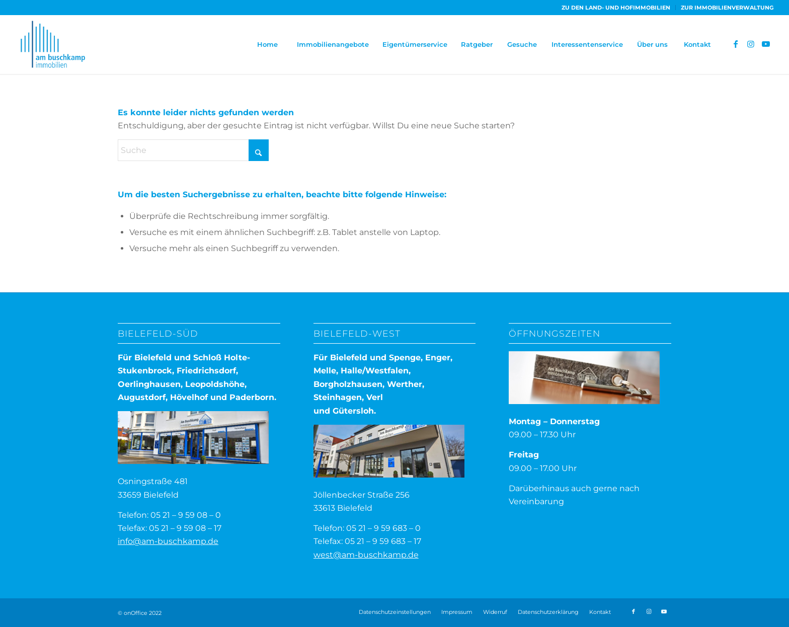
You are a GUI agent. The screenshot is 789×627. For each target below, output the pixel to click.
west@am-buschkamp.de (366, 555)
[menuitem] (616, 7)
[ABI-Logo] (53, 44)
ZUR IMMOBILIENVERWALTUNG (727, 7)
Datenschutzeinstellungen (395, 611)
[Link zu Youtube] (765, 43)
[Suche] (193, 150)
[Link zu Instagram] (750, 43)
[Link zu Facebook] (735, 43)
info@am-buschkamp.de (168, 541)
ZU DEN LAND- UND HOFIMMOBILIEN (616, 7)
